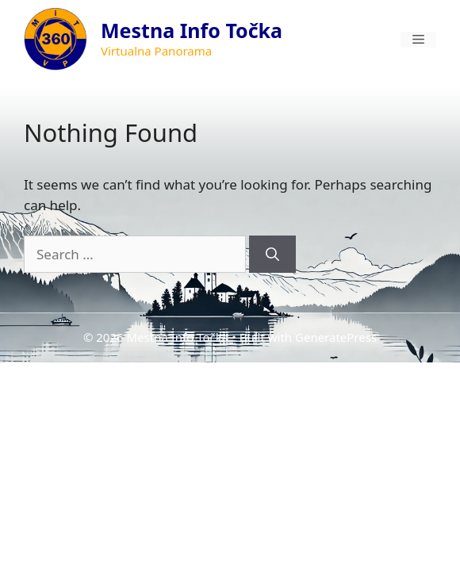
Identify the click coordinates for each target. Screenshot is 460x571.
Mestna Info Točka (191, 30)
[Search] (272, 255)
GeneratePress (336, 337)
